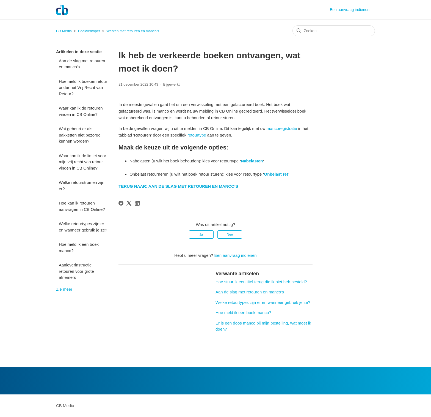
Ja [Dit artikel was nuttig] (201, 234)
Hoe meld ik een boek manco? (79, 247)
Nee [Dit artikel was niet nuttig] (230, 234)
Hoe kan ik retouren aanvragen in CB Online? (82, 206)
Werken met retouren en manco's (132, 31)
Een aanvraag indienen (349, 9)
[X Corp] (128, 203)
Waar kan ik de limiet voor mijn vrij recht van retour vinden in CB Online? (82, 161)
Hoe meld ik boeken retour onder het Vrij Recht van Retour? (83, 87)
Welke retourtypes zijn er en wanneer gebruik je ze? (83, 226)
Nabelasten (252, 161)
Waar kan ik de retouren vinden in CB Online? (81, 111)
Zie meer (64, 289)
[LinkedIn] (137, 203)
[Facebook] (120, 203)
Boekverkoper (89, 31)
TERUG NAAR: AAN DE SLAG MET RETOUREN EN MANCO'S (178, 186)
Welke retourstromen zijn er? (81, 185)
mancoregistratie (282, 128)
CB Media (64, 31)
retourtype (196, 135)
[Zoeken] (333, 30)
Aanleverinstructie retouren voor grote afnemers (76, 271)
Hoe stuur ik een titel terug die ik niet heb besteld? (261, 281)
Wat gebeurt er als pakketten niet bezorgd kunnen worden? (80, 134)
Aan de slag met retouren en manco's (82, 63)
